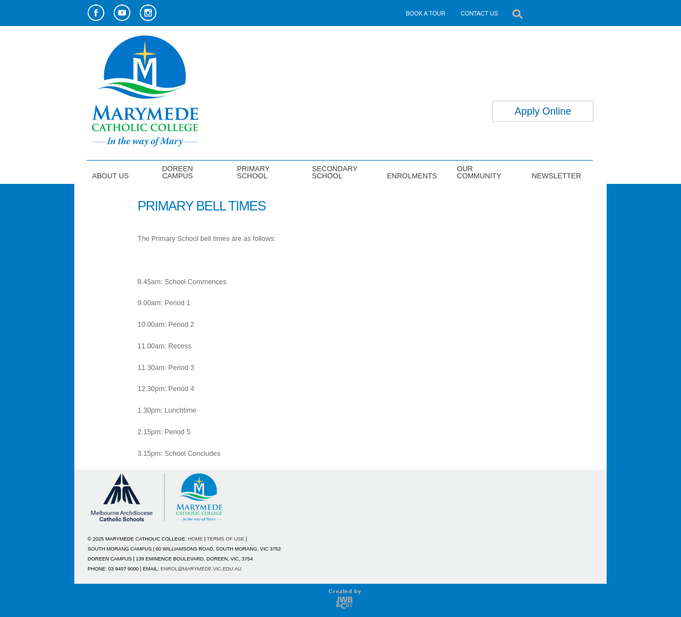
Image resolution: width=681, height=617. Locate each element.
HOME (195, 539)
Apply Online (543, 111)
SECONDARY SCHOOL (334, 171)
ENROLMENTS (412, 175)
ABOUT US (110, 175)
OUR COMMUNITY (479, 171)
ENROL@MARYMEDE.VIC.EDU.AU (200, 569)
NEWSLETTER (556, 175)
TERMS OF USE (226, 539)
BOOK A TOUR (425, 13)
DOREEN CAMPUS (177, 171)
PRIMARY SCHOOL (253, 171)
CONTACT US (479, 13)
